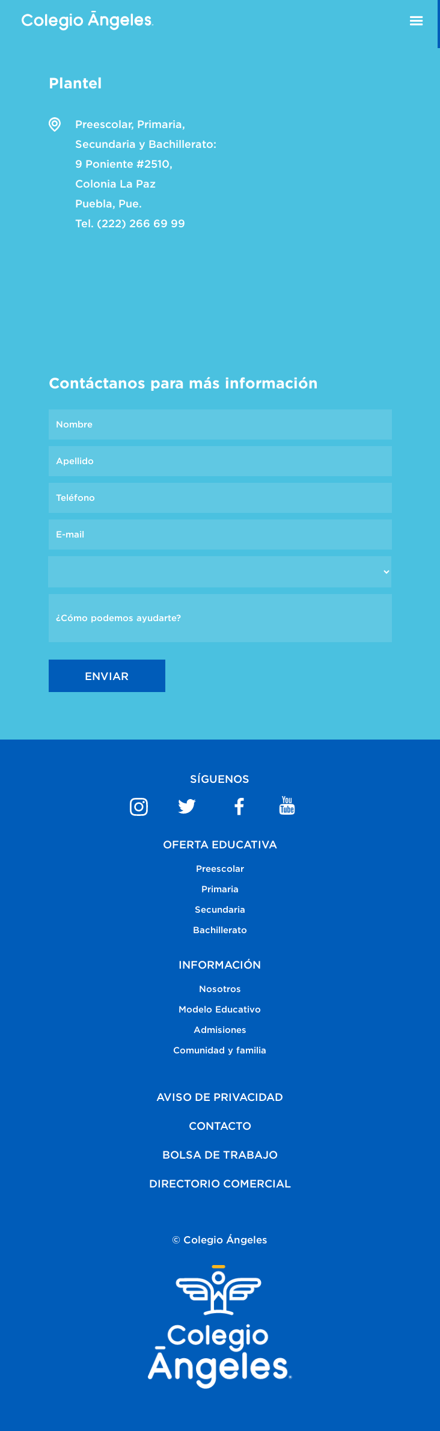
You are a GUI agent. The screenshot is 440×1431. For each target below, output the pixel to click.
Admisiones (220, 1030)
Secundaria (220, 909)
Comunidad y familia (219, 1050)
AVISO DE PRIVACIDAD (219, 1097)
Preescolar (220, 868)
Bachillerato (220, 930)
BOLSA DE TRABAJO (220, 1154)
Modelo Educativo (220, 1009)
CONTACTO (220, 1126)
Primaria (220, 889)
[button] (417, 24)
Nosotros (220, 989)
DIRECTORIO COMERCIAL (220, 1183)
